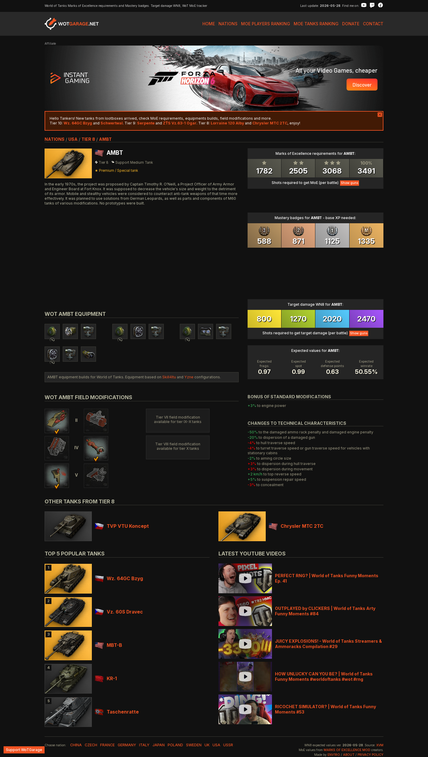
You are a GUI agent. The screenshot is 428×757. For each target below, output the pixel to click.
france (107, 745)
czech (91, 745)
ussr (228, 745)
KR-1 (106, 678)
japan (158, 745)
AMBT (105, 139)
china (76, 745)
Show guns (349, 183)
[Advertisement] (142, 251)
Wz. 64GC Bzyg (119, 578)
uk (207, 745)
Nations (227, 23)
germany (127, 745)
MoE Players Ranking (265, 23)
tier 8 (88, 139)
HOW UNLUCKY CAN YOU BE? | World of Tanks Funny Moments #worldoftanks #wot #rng (324, 676)
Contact (373, 23)
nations (54, 139)
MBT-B (108, 645)
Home (208, 23)
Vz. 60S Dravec (119, 612)
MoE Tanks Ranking (316, 23)
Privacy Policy (370, 755)
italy (144, 745)
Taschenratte (117, 712)
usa (73, 139)
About (349, 755)
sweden (194, 745)
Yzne (188, 377)
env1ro (334, 755)
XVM (379, 745)
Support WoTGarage (24, 749)
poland (175, 745)
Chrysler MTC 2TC (296, 526)
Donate (350, 23)
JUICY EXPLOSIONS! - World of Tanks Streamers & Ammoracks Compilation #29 (328, 644)
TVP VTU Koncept (122, 526)
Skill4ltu (169, 377)
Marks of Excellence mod (347, 750)
